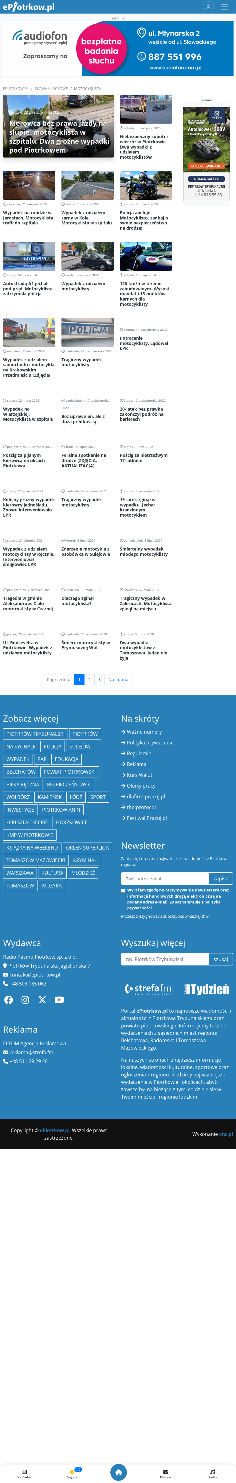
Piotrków (85, 928)
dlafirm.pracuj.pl (146, 991)
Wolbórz (18, 992)
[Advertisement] (87, 365)
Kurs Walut (139, 969)
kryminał (85, 1055)
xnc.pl (226, 1328)
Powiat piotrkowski (70, 966)
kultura (52, 1067)
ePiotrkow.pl (16, 88)
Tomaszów (20, 1080)
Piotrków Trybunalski (35, 928)
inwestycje (20, 1004)
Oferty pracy (141, 980)
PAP (42, 954)
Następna (118, 874)
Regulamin (139, 948)
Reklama (137, 959)
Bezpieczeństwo (68, 979)
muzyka (52, 1080)
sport (98, 992)
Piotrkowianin (61, 1004)
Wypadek (18, 954)
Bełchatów (21, 966)
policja (52, 941)
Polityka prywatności (151, 937)
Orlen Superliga (87, 1042)
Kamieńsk (50, 992)
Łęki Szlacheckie (27, 1017)
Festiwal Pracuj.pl (147, 1013)
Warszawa (19, 1067)
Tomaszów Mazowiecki (35, 1055)
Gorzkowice (72, 1017)
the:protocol (141, 1002)
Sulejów (80, 941)
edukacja (66, 954)
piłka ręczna (22, 979)
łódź (76, 992)
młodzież (83, 1067)
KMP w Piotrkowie (29, 1029)
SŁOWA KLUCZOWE (51, 88)
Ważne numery (144, 926)
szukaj (221, 1154)
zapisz (221, 1073)
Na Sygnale (21, 941)
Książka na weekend (32, 1042)
